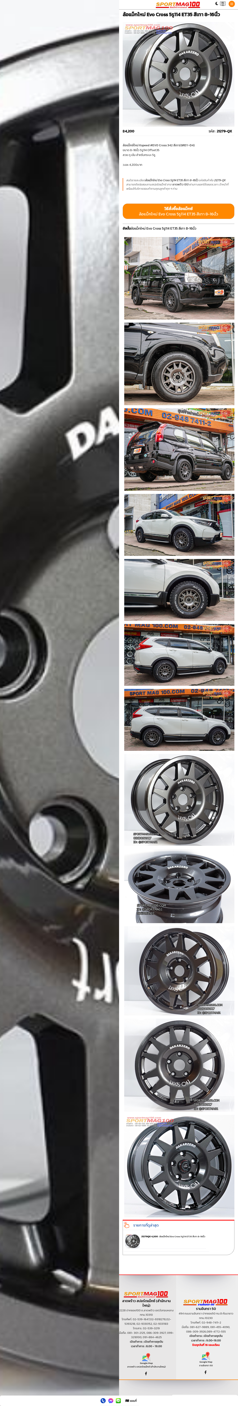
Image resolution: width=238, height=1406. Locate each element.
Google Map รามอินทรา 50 (206, 1360)
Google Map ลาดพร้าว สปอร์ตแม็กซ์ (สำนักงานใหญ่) (146, 1361)
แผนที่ (131, 1400)
